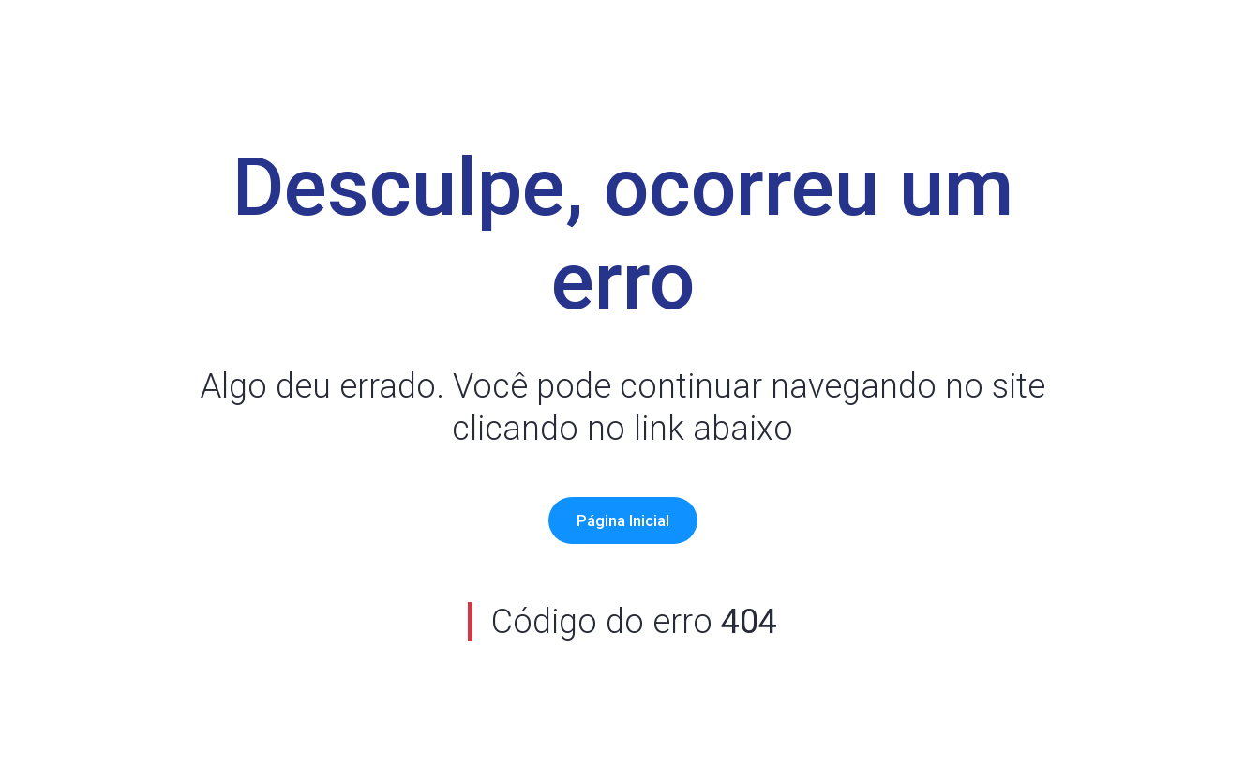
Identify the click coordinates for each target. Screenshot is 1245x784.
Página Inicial (623, 520)
